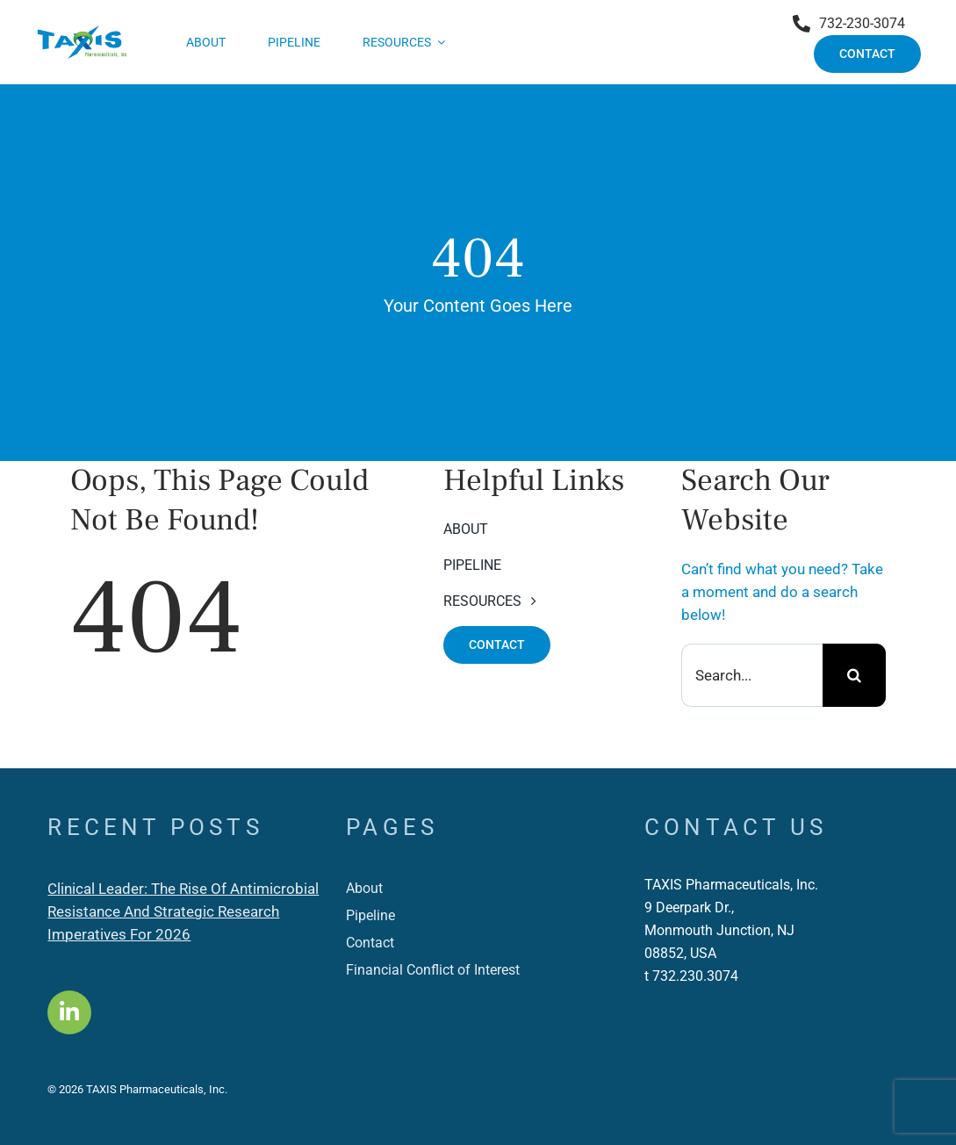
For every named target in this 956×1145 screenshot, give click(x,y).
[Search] (854, 675)
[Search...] (752, 675)
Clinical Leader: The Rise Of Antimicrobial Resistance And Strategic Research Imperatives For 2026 (183, 911)
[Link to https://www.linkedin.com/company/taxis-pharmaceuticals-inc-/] (69, 1012)
